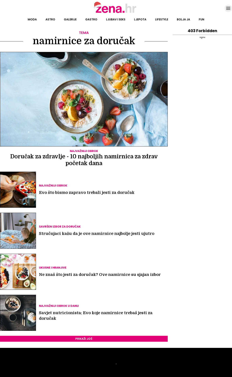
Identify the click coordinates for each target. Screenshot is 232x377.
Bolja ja (183, 19)
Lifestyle (161, 19)
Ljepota (140, 19)
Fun (201, 19)
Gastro (91, 19)
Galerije (70, 19)
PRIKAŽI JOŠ (83, 339)
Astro (50, 19)
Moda (32, 19)
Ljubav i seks (115, 19)
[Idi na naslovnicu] (116, 12)
